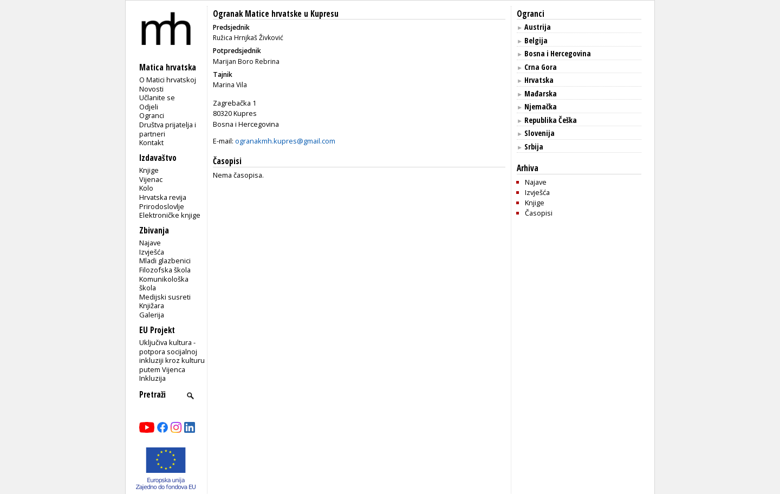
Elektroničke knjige (169, 215)
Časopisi (538, 213)
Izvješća (151, 252)
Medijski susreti (165, 297)
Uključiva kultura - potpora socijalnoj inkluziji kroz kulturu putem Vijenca (172, 355)
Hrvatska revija (162, 197)
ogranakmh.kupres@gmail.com (285, 141)
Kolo (146, 188)
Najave (150, 243)
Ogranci (151, 115)
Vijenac (150, 179)
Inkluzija (152, 378)
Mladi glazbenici (165, 260)
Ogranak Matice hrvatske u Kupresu (276, 14)
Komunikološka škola (163, 283)
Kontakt (151, 142)
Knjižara (151, 305)
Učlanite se (157, 97)
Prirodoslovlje (161, 206)
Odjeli (148, 107)
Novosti (151, 89)
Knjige (149, 170)
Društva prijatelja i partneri (167, 129)
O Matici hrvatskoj (167, 79)
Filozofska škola (165, 270)
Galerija (151, 315)
